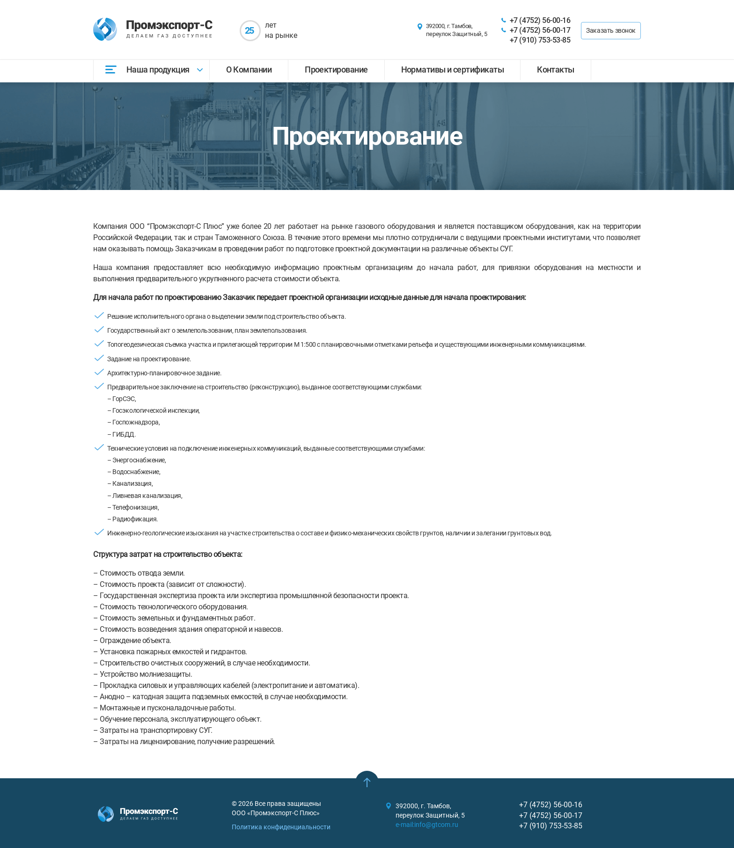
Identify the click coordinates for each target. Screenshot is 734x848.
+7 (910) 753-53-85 (540, 40)
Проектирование (336, 69)
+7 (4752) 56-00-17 (540, 30)
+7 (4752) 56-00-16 (540, 20)
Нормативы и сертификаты (452, 69)
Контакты (555, 69)
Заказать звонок (611, 30)
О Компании (249, 69)
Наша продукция (157, 69)
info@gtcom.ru (436, 824)
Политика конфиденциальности (281, 827)
